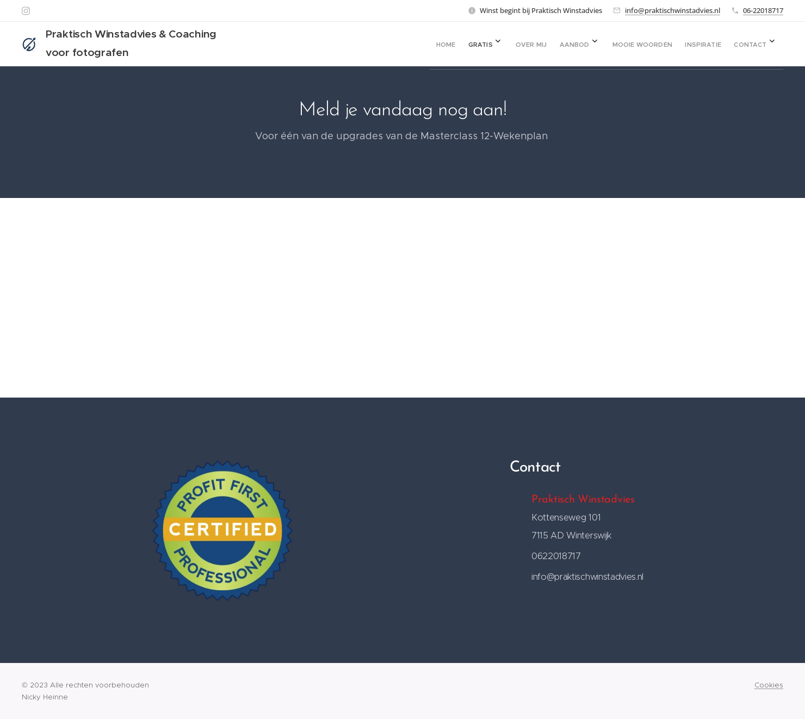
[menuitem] (633, 44)
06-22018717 (763, 10)
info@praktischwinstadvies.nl (672, 10)
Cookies (768, 685)
